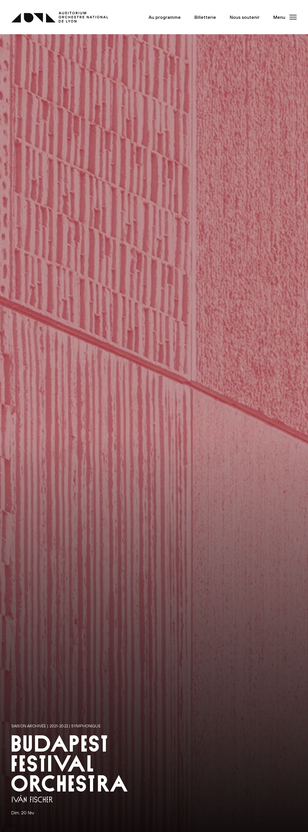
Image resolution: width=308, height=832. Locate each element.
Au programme (165, 17)
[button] (283, 17)
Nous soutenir (245, 17)
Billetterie (205, 17)
